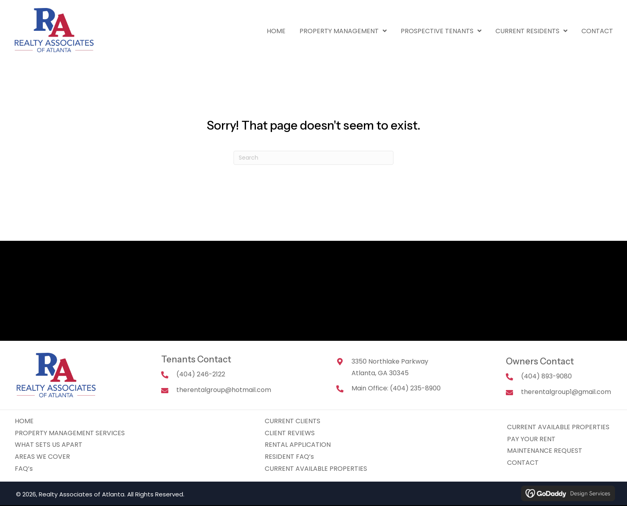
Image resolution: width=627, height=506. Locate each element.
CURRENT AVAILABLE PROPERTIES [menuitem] (316, 468)
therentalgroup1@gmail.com (566, 391)
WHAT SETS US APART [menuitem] (48, 444)
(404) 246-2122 (200, 374)
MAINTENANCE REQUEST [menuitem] (544, 450)
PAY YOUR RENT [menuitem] (531, 439)
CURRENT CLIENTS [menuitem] (292, 421)
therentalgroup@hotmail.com (223, 389)
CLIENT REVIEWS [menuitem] (290, 433)
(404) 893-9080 (546, 376)
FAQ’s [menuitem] (24, 468)
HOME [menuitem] (24, 421)
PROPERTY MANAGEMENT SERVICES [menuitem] (70, 433)
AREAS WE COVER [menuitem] (42, 456)
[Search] (313, 158)
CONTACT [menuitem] (523, 462)
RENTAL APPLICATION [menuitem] (298, 444)
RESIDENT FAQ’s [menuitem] (289, 456)
